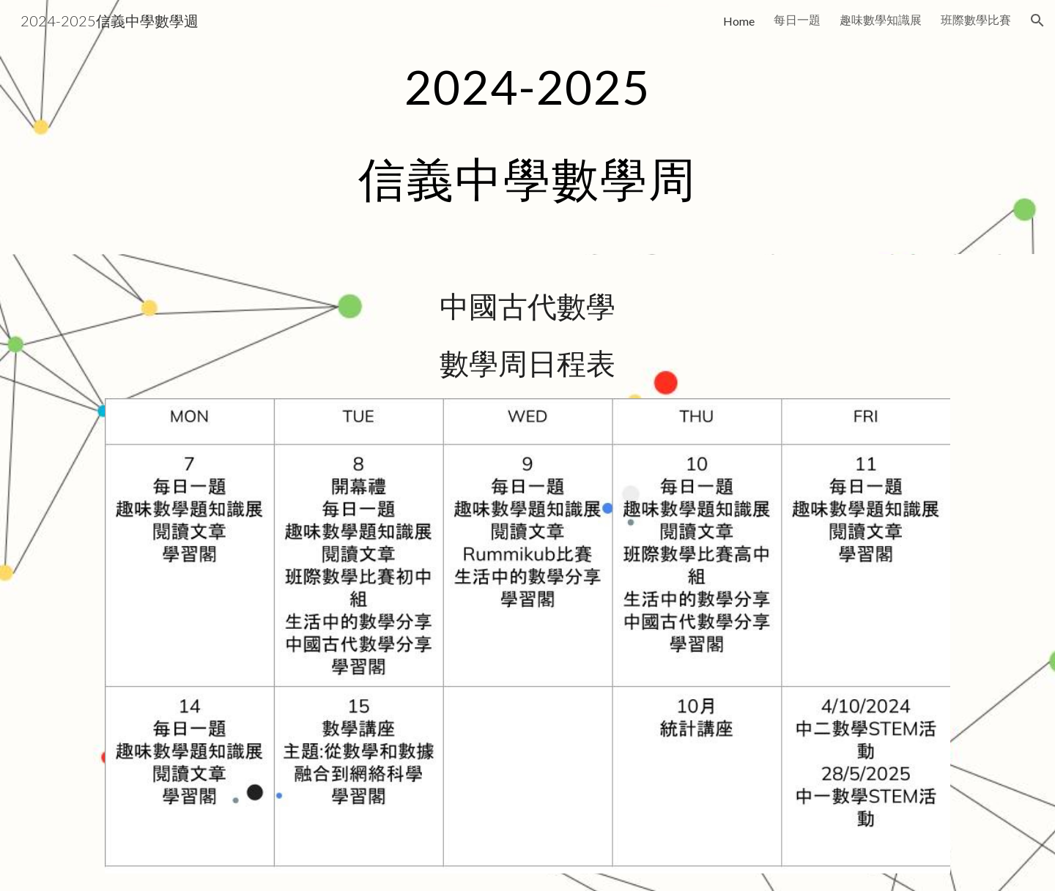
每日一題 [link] (797, 19)
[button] (1037, 20)
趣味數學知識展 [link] (881, 19)
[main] (527, 127)
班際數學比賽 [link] (976, 19)
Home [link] (739, 21)
